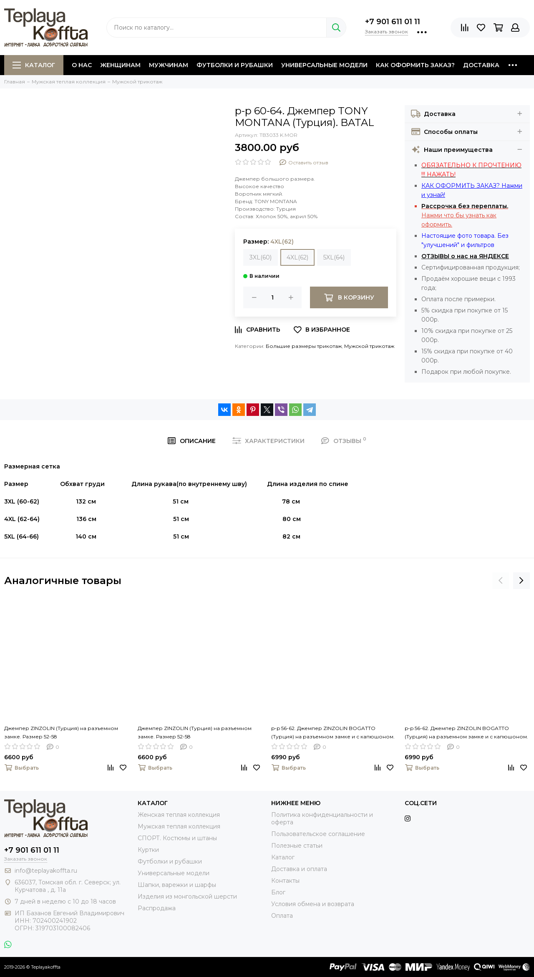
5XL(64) (334, 257)
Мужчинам (168, 65)
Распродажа (157, 908)
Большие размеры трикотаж (304, 346)
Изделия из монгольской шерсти (187, 896)
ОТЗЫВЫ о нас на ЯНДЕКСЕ (465, 256)
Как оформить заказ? (415, 65)
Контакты (285, 880)
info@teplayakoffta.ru (46, 870)
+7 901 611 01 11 (392, 21)
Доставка (481, 65)
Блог (278, 892)
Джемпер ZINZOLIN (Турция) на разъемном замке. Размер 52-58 (61, 732)
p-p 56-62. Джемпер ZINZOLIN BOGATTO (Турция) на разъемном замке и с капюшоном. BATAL (333, 733)
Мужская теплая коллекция (179, 826)
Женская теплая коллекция (179, 814)
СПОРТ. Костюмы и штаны (177, 838)
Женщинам (120, 65)
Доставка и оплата (299, 869)
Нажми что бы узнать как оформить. (464, 215)
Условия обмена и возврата (312, 904)
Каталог (34, 65)
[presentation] (500, 580)
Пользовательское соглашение (318, 834)
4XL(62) (297, 257)
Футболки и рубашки (234, 65)
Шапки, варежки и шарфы (177, 885)
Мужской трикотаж (369, 346)
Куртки (148, 850)
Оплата (282, 915)
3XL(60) (260, 257)
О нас (82, 65)
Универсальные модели (324, 65)
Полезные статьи (296, 845)
